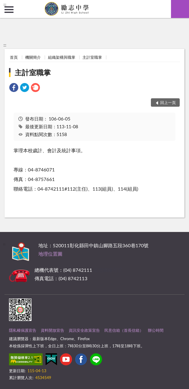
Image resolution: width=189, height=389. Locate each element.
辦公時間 (156, 330)
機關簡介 (33, 57)
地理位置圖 (50, 254)
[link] (13, 88)
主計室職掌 (92, 57)
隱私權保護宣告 (22, 330)
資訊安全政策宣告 (84, 330)
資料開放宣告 (52, 330)
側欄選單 (9, 9)
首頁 (14, 57)
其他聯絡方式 (107, 270)
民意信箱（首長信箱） (123, 330)
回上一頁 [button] (168, 102)
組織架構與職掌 (61, 57)
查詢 (180, 9)
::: (4, 4)
